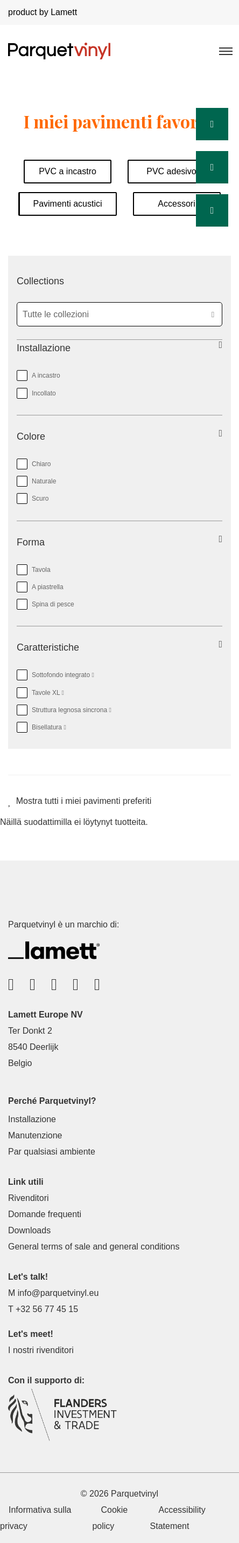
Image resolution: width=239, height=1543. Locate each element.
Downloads (29, 1230)
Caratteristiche (48, 647)
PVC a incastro (67, 171)
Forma (31, 542)
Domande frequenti (44, 1214)
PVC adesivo (171, 171)
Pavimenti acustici (67, 203)
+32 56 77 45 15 (47, 1309)
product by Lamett (42, 12)
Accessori (176, 203)
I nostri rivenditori (41, 1350)
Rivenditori (28, 1198)
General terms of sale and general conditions (93, 1246)
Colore (31, 436)
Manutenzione (35, 1135)
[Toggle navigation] (225, 50)
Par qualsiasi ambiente (51, 1151)
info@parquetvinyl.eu (58, 1293)
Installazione (44, 348)
